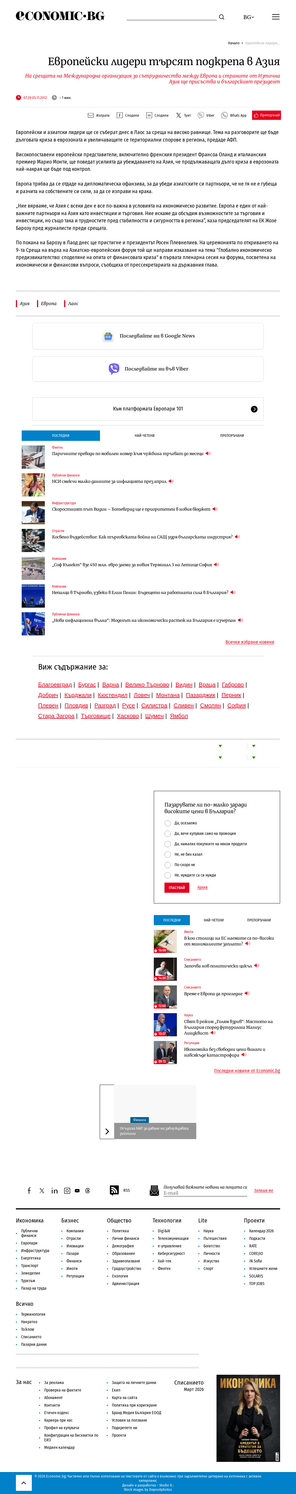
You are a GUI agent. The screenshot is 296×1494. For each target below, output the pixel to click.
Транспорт (29, 1265)
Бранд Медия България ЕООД (136, 1412)
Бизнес (70, 1220)
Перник (231, 695)
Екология (120, 1276)
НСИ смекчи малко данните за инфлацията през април (113, 481)
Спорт (208, 1268)
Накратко (29, 1321)
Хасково (128, 716)
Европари (29, 1243)
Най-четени (145, 435)
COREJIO (256, 1253)
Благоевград (55, 684)
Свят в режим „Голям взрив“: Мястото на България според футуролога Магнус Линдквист (228, 1027)
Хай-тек (164, 1261)
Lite (202, 1220)
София (236, 705)
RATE (253, 1246)
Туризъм (28, 1280)
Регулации (191, 1043)
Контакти (52, 1405)
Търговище (96, 716)
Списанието (192, 960)
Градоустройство (126, 1268)
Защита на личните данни (134, 1382)
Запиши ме (263, 1191)
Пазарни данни (34, 1344)
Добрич (48, 695)
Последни (60, 435)
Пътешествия (215, 1238)
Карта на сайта (124, 1397)
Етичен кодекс (56, 1412)
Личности (212, 1253)
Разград (105, 705)
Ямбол (179, 716)
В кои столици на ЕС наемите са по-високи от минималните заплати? (229, 941)
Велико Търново (147, 684)
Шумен (154, 716)
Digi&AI (164, 1231)
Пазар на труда (34, 1288)
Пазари (72, 1253)
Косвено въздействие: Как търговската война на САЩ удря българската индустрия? (146, 537)
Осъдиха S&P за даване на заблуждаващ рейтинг (154, 1131)
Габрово (233, 684)
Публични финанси (65, 475)
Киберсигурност (171, 1253)
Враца (207, 684)
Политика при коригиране (134, 1405)
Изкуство (211, 1261)
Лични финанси (125, 1238)
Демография (123, 1246)
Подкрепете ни (124, 1427)
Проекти (254, 1220)
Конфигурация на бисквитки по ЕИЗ (71, 1437)
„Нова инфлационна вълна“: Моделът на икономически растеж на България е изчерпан (147, 620)
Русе (128, 705)
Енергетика (31, 1258)
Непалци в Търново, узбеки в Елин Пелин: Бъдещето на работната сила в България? (144, 592)
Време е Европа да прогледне (217, 993)
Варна (110, 684)
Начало (234, 43)
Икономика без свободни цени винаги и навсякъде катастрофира (224, 1052)
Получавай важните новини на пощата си (205, 1187)
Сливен (183, 705)
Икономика (30, 1220)
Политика (120, 1231)
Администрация (125, 1283)
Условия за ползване (129, 1420)
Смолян (210, 705)
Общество (119, 1220)
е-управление (170, 1246)
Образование (123, 1253)
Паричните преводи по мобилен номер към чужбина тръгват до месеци (131, 453)
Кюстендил (112, 695)
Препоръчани (232, 435)
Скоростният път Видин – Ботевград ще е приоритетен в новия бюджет (135, 509)
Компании (59, 559)
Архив (202, 888)
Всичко (25, 1304)
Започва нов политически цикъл (221, 966)
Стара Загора (56, 716)
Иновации (75, 1246)
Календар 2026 (261, 1231)
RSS (119, 1190)
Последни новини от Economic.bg (247, 1070)
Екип (116, 1390)
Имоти (188, 932)
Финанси (139, 1120)
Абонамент (53, 1397)
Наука (188, 1015)
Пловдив (76, 705)
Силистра (154, 705)
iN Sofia (255, 1261)
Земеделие (30, 1273)
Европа (49, 303)
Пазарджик (200, 695)
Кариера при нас (58, 1420)
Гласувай (177, 888)
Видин (183, 684)
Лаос (73, 303)
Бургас (87, 684)
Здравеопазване (126, 1261)
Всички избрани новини (249, 642)
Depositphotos (160, 1489)
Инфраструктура (64, 503)
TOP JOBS (256, 1283)
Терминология (33, 1314)
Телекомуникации (173, 1238)
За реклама (54, 1382)
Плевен (48, 705)
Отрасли (58, 531)
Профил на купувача (61, 1427)
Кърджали (78, 695)
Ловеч (142, 695)
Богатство (212, 1246)
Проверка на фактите (62, 1390)
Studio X (165, 1485)
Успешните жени (263, 1268)
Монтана (168, 695)
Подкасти (257, 1238)
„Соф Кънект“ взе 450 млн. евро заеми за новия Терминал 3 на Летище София (135, 564)
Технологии (167, 1220)
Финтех (57, 448)
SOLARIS (256, 1276)
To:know (27, 1329)
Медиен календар (59, 1447)
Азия (24, 303)
